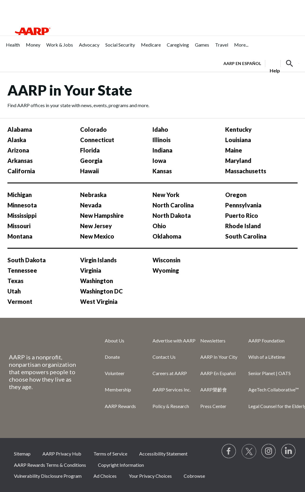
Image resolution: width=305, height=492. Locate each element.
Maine (233, 150)
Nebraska (93, 194)
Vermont (19, 301)
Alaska (16, 139)
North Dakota (171, 215)
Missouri (19, 225)
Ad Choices (105, 476)
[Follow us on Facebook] (229, 451)
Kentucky (238, 129)
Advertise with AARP (174, 340)
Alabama (19, 129)
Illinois (161, 139)
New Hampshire (102, 215)
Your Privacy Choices (150, 476)
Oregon (236, 194)
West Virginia (98, 301)
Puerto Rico (241, 215)
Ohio (159, 225)
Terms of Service (110, 453)
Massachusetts (245, 170)
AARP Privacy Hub (61, 453)
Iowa (159, 160)
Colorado (93, 129)
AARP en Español (242, 63)
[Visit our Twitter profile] (249, 451)
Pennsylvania (243, 205)
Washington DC (101, 291)
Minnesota (22, 205)
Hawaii (89, 170)
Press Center (213, 406)
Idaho (160, 129)
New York (165, 194)
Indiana (162, 150)
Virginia (90, 270)
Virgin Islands (98, 260)
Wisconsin (166, 260)
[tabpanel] (261, 63)
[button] (289, 63)
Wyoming (165, 270)
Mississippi (21, 215)
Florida (90, 150)
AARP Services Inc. (171, 389)
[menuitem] (13, 48)
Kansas (162, 170)
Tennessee (22, 270)
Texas (15, 280)
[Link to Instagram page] (268, 451)
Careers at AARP (169, 373)
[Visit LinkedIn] (288, 451)
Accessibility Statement (163, 453)
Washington (96, 280)
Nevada (90, 205)
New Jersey (96, 225)
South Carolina (245, 236)
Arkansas (20, 160)
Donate (112, 357)
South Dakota (26, 260)
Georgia (91, 160)
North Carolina (173, 205)
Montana (19, 236)
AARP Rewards (120, 406)
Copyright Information (121, 465)
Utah (14, 291)
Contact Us (164, 357)
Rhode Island (243, 225)
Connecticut (97, 139)
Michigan (19, 194)
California (21, 170)
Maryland (238, 160)
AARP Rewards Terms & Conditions (50, 465)
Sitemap (22, 453)
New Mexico (97, 236)
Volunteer (115, 373)
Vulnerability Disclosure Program (48, 476)
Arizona (18, 150)
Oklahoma (166, 236)
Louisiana (238, 139)
